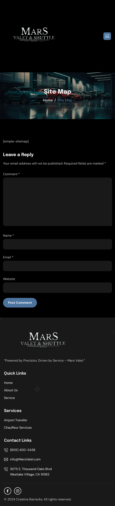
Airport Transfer (15, 420)
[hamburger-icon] (107, 36)
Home (8, 383)
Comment (11, 174)
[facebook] (7, 491)
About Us (11, 390)
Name (8, 235)
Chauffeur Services (18, 427)
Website (9, 279)
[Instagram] (17, 491)
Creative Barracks (29, 499)
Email (8, 257)
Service (9, 398)
